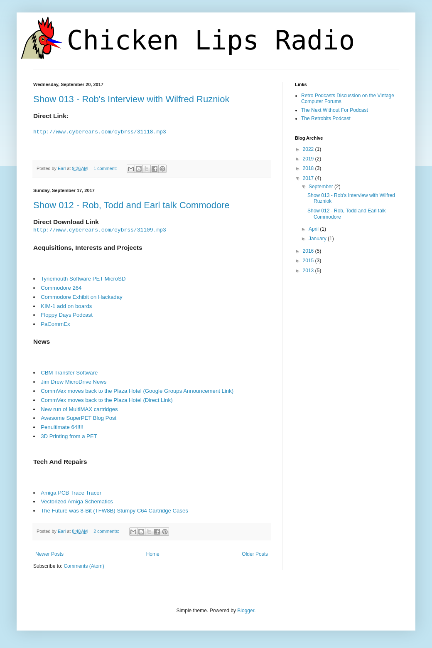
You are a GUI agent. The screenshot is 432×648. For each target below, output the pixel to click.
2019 (309, 159)
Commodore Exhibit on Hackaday (81, 297)
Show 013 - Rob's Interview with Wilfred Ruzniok (131, 99)
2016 (309, 251)
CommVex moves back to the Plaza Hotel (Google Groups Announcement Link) (137, 391)
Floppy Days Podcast (67, 315)
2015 (309, 261)
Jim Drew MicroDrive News (73, 382)
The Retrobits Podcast (326, 118)
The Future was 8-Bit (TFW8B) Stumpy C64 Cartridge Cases (114, 511)
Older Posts (255, 555)
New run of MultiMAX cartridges (79, 410)
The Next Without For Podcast (334, 110)
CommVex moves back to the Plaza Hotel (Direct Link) (106, 400)
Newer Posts (49, 555)
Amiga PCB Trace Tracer (71, 493)
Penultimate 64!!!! (62, 427)
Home (153, 555)
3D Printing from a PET (69, 437)
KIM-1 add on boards (66, 306)
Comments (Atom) (84, 566)
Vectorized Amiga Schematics (77, 502)
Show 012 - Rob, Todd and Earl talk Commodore (131, 205)
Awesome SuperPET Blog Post (78, 418)
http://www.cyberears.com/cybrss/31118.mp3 (99, 132)
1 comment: (105, 168)
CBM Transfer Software (69, 373)
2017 (309, 178)
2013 (309, 270)
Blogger (245, 611)
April (314, 229)
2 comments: (106, 531)
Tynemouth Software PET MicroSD (83, 279)
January (318, 238)
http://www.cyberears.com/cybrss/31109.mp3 (99, 230)
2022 (309, 149)
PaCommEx (55, 324)
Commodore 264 (61, 288)
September (321, 187)
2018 (309, 168)
